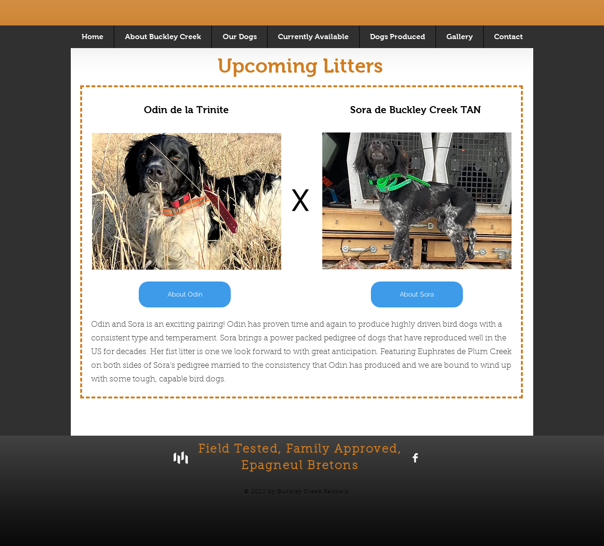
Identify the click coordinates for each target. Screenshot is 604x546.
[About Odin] (185, 294)
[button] (313, 36)
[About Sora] (417, 294)
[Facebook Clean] (415, 458)
